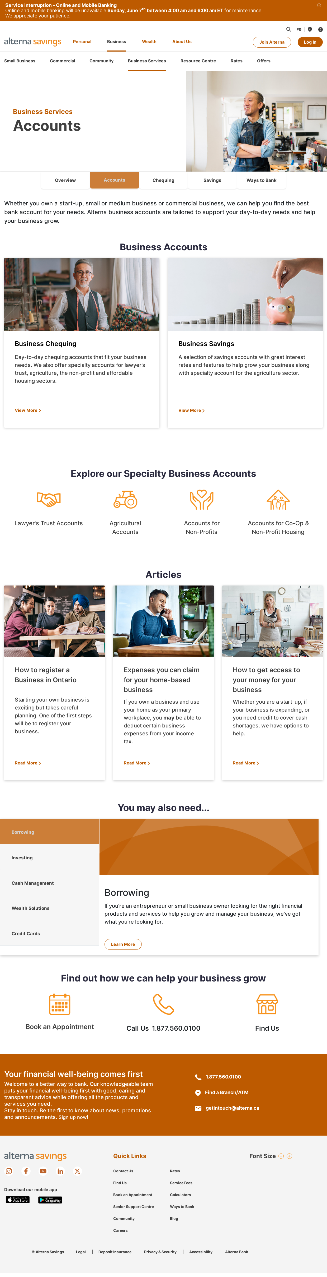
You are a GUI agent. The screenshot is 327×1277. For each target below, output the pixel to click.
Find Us (267, 1019)
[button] (288, 29)
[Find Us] (309, 29)
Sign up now (73, 1121)
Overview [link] (65, 180)
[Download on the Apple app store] (17, 1204)
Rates (175, 1175)
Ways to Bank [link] (261, 180)
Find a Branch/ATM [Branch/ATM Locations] (221, 1096)
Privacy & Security (160, 1255)
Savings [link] (212, 180)
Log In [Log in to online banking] (310, 42)
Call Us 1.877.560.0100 (163, 1019)
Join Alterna (272, 42)
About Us (182, 41)
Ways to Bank (182, 1210)
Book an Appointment (60, 1019)
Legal (81, 1255)
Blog (174, 1222)
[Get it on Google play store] (50, 1204)
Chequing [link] (163, 180)
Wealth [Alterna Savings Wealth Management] (149, 41)
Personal (82, 41)
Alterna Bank (236, 1255)
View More (26, 410)
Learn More (123, 944)
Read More (26, 763)
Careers (120, 1234)
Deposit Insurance (114, 1255)
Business (116, 41)
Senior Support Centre (133, 1210)
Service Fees (181, 1186)
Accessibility (200, 1255)
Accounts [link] (114, 180)
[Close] (319, 11)
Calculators (180, 1198)
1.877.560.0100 (218, 1081)
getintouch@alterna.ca (227, 1112)
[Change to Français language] (299, 29)
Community (124, 1222)
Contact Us (123, 1175)
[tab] (49, 833)
